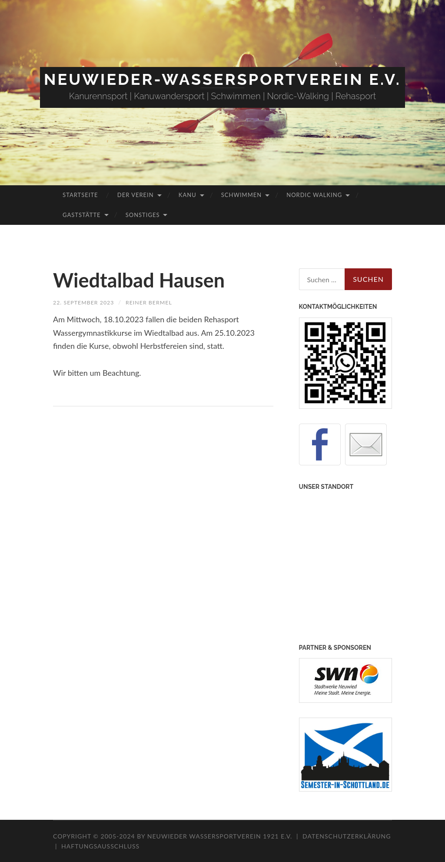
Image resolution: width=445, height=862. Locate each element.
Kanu (187, 194)
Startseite (80, 194)
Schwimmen (241, 194)
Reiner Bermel (158, 302)
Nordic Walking (314, 194)
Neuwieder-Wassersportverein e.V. (222, 79)
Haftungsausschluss (100, 846)
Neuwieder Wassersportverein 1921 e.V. (220, 836)
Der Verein (135, 194)
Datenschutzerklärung (346, 836)
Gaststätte (81, 214)
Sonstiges (143, 214)
